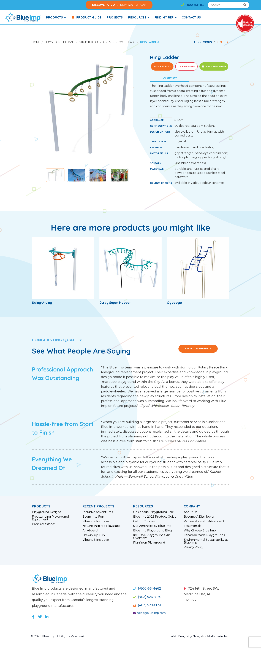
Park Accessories (43, 524)
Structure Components (96, 42)
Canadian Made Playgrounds (204, 535)
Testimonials (192, 526)
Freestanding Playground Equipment (50, 518)
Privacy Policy (193, 547)
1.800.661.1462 (192, 5)
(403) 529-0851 (147, 605)
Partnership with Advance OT (205, 521)
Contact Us (191, 17)
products (56, 17)
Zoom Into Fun (93, 516)
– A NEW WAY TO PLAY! (119, 4)
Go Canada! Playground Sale (153, 512)
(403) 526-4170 (147, 597)
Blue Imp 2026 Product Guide (154, 516)
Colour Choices (143, 521)
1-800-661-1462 (147, 588)
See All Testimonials (198, 348)
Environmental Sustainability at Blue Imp (206, 541)
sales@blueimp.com (149, 613)
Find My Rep (165, 17)
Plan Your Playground (149, 542)
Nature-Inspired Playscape (102, 526)
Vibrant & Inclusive (96, 521)
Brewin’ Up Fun (94, 535)
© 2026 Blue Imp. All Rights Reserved (57, 636)
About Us (190, 512)
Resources (138, 17)
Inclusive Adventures (98, 512)
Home (36, 42)
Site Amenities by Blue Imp (152, 526)
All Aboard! (90, 530)
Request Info (162, 66)
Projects (115, 17)
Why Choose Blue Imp (200, 530)
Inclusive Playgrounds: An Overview (151, 536)
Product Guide (86, 17)
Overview (169, 77)
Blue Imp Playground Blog (152, 530)
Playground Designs (59, 42)
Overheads (127, 42)
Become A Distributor (199, 516)
